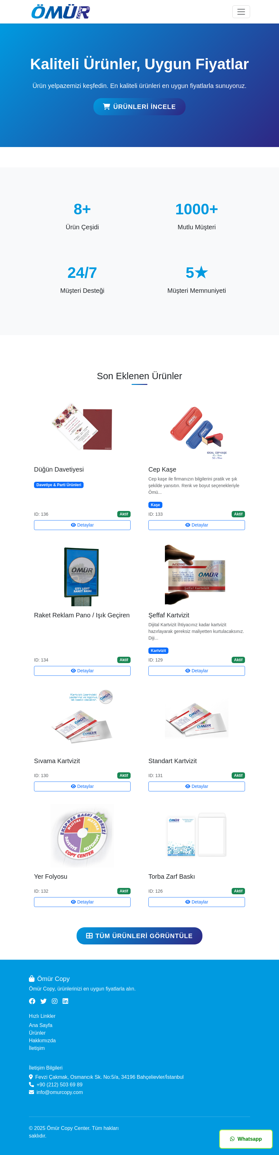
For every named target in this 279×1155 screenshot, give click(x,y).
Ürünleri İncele (139, 106)
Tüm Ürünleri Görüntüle (139, 935)
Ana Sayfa (40, 1025)
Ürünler (37, 1033)
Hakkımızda (42, 1040)
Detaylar (82, 524)
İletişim (37, 1048)
